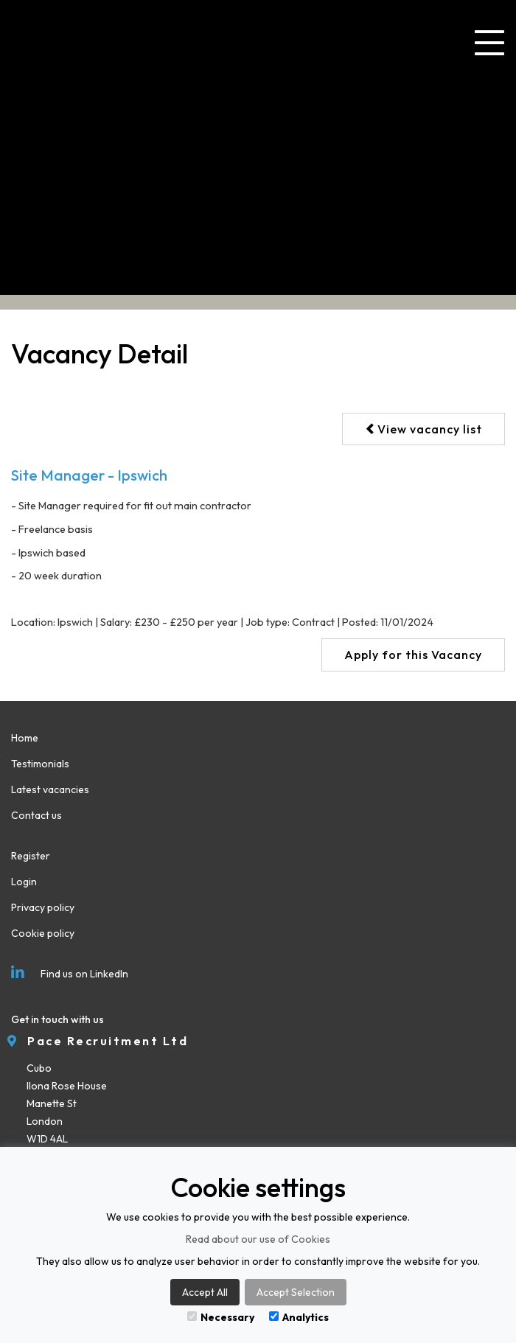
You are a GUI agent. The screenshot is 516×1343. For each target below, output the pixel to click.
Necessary (220, 1317)
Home (24, 737)
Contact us (36, 815)
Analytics (299, 1317)
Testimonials (40, 763)
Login (24, 881)
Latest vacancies (50, 789)
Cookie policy (42, 933)
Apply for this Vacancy (413, 654)
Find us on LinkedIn (69, 973)
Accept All (205, 1292)
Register (30, 855)
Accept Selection (296, 1292)
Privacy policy (42, 907)
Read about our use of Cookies (258, 1239)
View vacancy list (423, 429)
